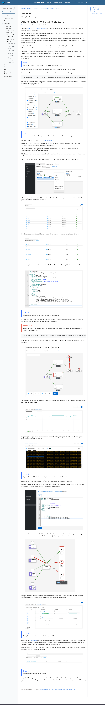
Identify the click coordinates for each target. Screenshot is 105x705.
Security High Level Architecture (37, 28)
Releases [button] (68, 3)
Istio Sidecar (33, 640)
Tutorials (35, 8)
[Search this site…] (88, 2)
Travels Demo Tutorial (47, 8)
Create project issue (96, 12)
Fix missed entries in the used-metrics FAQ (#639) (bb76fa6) (57, 689)
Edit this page (94, 8)
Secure (58, 8)
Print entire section (96, 14)
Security (23, 25)
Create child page (95, 10)
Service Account (48, 140)
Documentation (26, 8)
